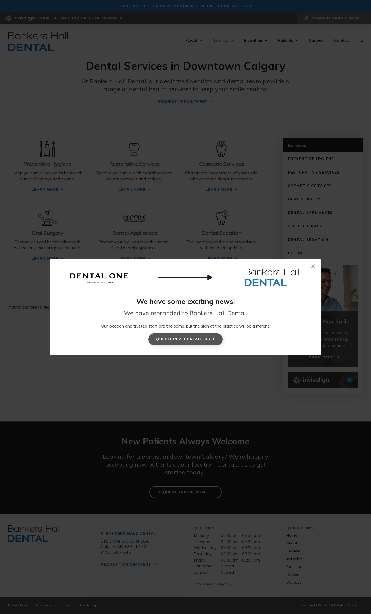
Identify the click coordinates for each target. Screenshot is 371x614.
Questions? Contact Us (183, 339)
